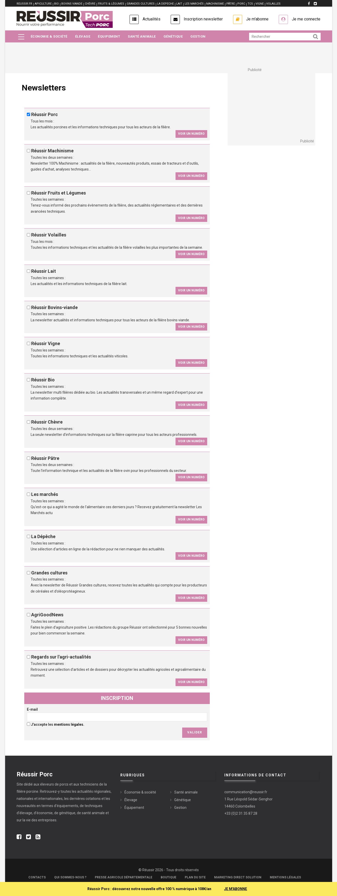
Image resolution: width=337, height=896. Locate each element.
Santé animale (142, 36)
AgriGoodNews (47, 614)
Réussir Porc (44, 114)
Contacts (37, 877)
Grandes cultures (49, 572)
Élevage (82, 36)
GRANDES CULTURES (141, 3)
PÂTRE (230, 3)
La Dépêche (43, 536)
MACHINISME (215, 3)
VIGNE (259, 3)
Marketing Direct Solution (237, 877)
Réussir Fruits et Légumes (58, 193)
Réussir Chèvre (47, 422)
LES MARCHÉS (194, 3)
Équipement (109, 36)
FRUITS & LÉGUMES (111, 3)
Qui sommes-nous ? (70, 877)
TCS (250, 3)
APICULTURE (43, 3)
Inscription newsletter (203, 19)
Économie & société (49, 36)
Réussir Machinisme (52, 150)
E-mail (32, 709)
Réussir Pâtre (45, 458)
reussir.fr (24, 3)
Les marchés (44, 494)
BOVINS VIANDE (71, 3)
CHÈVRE (90, 3)
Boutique (168, 877)
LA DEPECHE (165, 3)
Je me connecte (306, 19)
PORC (241, 3)
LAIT (179, 3)
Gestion (198, 36)
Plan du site (195, 877)
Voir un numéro (191, 133)
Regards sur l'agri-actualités (61, 657)
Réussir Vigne (45, 343)
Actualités (151, 19)
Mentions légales (285, 877)
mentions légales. (69, 724)
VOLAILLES (273, 3)
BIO (56, 3)
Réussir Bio (43, 379)
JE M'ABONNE (235, 889)
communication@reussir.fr (245, 792)
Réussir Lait (43, 271)
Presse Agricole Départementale (123, 877)
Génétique (173, 36)
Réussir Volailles (48, 234)
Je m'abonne (257, 19)
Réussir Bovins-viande (54, 307)
